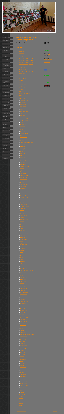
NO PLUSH (22, 290)
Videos (20, 75)
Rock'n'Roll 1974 (23, 383)
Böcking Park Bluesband (24, 233)
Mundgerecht (22, 308)
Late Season (22, 129)
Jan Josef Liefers (23, 98)
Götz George (22, 109)
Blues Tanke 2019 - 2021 (24, 186)
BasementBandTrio (23, 268)
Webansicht (55, 411)
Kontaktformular (47, 62)
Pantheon (22, 330)
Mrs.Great (22, 211)
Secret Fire (22, 171)
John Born (22, 135)
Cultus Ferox (22, 299)
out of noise (22, 131)
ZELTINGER (22, 146)
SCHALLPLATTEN (22, 54)
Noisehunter (22, 208)
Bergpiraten (22, 305)
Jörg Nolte (22, 182)
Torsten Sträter (23, 96)
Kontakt (20, 401)
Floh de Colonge (23, 188)
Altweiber (21, 89)
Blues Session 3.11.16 (24, 184)
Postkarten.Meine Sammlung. (24, 93)
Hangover (22, 356)
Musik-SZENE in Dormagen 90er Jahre (26, 64)
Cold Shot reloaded (23, 277)
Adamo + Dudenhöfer (24, 118)
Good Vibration (23, 387)
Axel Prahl (22, 113)
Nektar (21, 259)
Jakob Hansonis (23, 325)
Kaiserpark (22, 390)
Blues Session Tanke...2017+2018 (26, 270)
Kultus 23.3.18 (23, 281)
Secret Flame (22, 352)
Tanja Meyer (22, 155)
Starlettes (22, 350)
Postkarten (22, 370)
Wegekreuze (21, 80)
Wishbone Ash (23, 286)
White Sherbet (22, 153)
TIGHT (21, 190)
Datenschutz (21, 405)
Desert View (22, 261)
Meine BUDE (22, 372)
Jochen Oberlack (23, 124)
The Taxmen (22, 253)
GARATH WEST (23, 244)
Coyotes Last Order (23, 215)
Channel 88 (22, 326)
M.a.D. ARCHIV (23, 151)
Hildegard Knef (23, 106)
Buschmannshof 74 (23, 381)
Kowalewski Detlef (23, 204)
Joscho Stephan (23, 255)
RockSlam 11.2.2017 (24, 319)
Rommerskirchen (22, 56)
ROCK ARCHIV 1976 (24, 197)
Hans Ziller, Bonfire (24, 133)
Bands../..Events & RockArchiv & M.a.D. (26, 120)
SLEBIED (22, 221)
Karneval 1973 (23, 378)
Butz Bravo (22, 275)
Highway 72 (22, 169)
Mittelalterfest (22, 341)
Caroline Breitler (23, 160)
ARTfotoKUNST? (22, 73)
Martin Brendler (23, 195)
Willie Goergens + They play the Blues (27, 334)
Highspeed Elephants (24, 301)
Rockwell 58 (22, 312)
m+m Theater (21, 91)
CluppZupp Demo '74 (24, 385)
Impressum (21, 403)
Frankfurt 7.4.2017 (23, 310)
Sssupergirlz (22, 306)
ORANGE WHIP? (23, 272)
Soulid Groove (23, 315)
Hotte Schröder (23, 376)
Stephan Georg (23, 164)
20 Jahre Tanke (23, 357)
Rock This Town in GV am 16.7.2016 (27, 337)
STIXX (21, 228)
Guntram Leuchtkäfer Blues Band (26, 142)
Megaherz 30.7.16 (23, 336)
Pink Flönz (22, 127)
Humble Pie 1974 (23, 288)
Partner (20, 399)
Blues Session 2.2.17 (24, 321)
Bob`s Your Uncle (23, 177)
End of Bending (23, 328)
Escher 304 (22, 213)
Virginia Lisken (23, 279)
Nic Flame (22, 283)
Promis (20, 95)
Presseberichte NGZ (22, 84)
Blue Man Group (23, 115)
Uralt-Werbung (21, 82)
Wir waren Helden (23, 348)
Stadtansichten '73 (23, 374)
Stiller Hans (22, 354)
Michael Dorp (22, 202)
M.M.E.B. (22, 361)
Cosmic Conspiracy (23, 239)
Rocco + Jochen (23, 266)
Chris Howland (23, 104)
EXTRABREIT (23, 303)
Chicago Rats (22, 343)
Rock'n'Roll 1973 (23, 379)
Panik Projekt (22, 230)
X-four (21, 122)
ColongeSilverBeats (24, 219)
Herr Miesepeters (23, 297)
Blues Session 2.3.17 (24, 317)
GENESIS (22, 246)
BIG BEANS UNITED (24, 206)
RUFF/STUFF (23, 359)
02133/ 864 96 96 (47, 54)
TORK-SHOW (21, 53)
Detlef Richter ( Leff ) (23, 67)
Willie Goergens (23, 173)
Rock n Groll (22, 248)
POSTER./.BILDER (22, 69)
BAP (21, 193)
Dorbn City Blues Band (24, 166)
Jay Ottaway (22, 148)
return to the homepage (31, 42)
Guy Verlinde (22, 140)
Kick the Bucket (23, 264)
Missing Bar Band (23, 179)
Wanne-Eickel (21, 368)
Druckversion (19, 411)
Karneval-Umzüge (22, 87)
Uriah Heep (22, 363)
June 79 (21, 226)
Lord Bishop (22, 149)
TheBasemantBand (23, 137)
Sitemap (24, 411)
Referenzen (21, 398)
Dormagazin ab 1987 (22, 76)
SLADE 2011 (22, 284)
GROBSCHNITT (23, 144)
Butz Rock (22, 168)
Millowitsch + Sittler (24, 111)
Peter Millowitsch (23, 117)
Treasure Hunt (22, 191)
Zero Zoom (22, 323)
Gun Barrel (22, 250)
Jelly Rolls (22, 314)
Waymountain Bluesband (24, 242)
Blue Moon (22, 217)
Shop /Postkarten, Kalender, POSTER (26, 71)
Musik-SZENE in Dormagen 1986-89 (26, 62)
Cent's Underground (24, 292)
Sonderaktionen (22, 394)
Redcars (21, 241)
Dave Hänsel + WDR (24, 100)
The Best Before (23, 367)
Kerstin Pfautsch (23, 157)
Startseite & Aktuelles (23, 51)
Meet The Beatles (23, 138)
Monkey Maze (23, 224)
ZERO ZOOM (23, 392)
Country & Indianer (23, 295)
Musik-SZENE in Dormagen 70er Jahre (26, 58)
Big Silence (22, 263)
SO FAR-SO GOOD (24, 180)
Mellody (21, 257)
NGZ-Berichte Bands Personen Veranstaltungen (27, 65)
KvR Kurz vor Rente (24, 175)
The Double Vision (23, 294)
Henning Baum (23, 107)
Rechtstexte (21, 396)
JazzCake (22, 199)
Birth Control (22, 126)
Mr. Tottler (22, 210)
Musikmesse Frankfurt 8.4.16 (25, 339)
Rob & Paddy (22, 235)
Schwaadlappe (22, 332)
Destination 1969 (23, 200)
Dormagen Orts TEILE (23, 78)
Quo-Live (22, 365)
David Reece (22, 162)
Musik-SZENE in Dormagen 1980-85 (26, 60)
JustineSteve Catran (23, 237)
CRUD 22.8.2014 (23, 345)
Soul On (21, 252)
